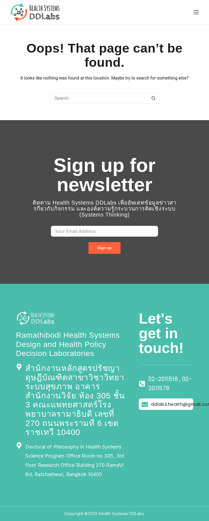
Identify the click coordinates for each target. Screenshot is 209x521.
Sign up (104, 247)
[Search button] (153, 98)
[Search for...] (99, 98)
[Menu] (196, 12)
